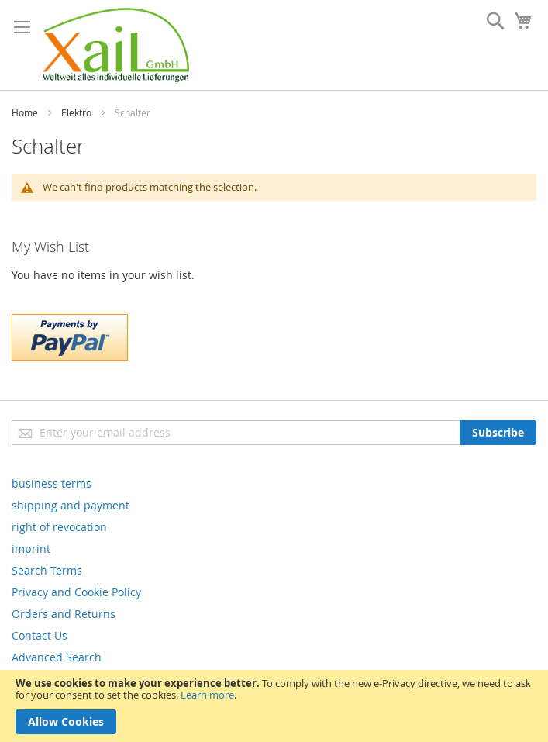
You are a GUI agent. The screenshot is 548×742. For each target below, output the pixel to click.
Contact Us (39, 635)
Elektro (76, 112)
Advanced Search (57, 657)
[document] (274, 706)
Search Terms (47, 570)
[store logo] (116, 45)
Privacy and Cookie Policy (76, 592)
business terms (51, 483)
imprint (31, 548)
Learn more (207, 695)
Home (25, 112)
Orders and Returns (63, 613)
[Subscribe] (498, 432)
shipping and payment (70, 505)
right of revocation (59, 526)
